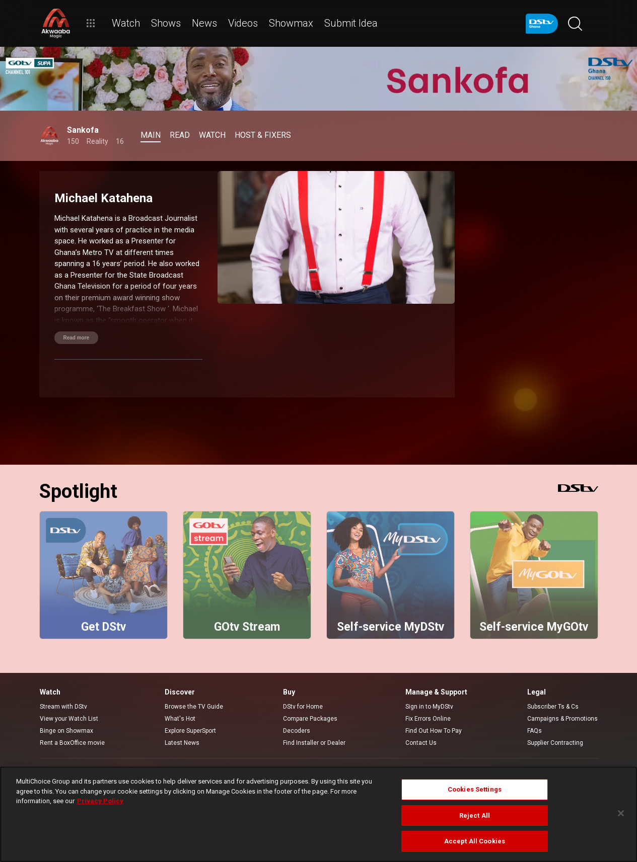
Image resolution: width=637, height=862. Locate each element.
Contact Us (421, 742)
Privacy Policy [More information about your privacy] (100, 801)
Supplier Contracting (555, 742)
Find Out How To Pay (433, 730)
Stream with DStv (63, 706)
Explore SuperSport (190, 730)
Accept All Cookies (474, 841)
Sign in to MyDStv (429, 706)
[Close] (621, 813)
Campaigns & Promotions (562, 718)
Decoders (296, 730)
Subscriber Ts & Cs (553, 706)
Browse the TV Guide (194, 706)
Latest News (182, 742)
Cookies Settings (475, 789)
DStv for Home (303, 706)
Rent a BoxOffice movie (72, 742)
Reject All (474, 815)
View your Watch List (69, 718)
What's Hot (180, 718)
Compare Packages (310, 718)
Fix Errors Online (428, 718)
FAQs (534, 730)
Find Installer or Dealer (314, 742)
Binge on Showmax (66, 730)
